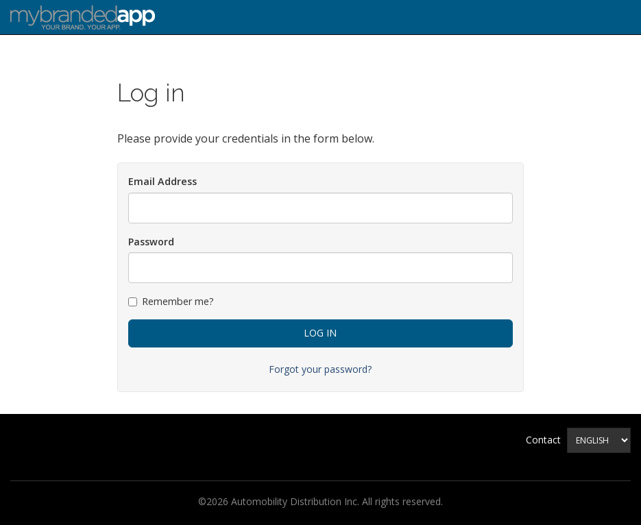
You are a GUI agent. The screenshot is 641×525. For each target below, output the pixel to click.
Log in (320, 332)
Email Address (162, 181)
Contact (543, 439)
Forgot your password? (320, 369)
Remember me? (171, 301)
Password (151, 241)
